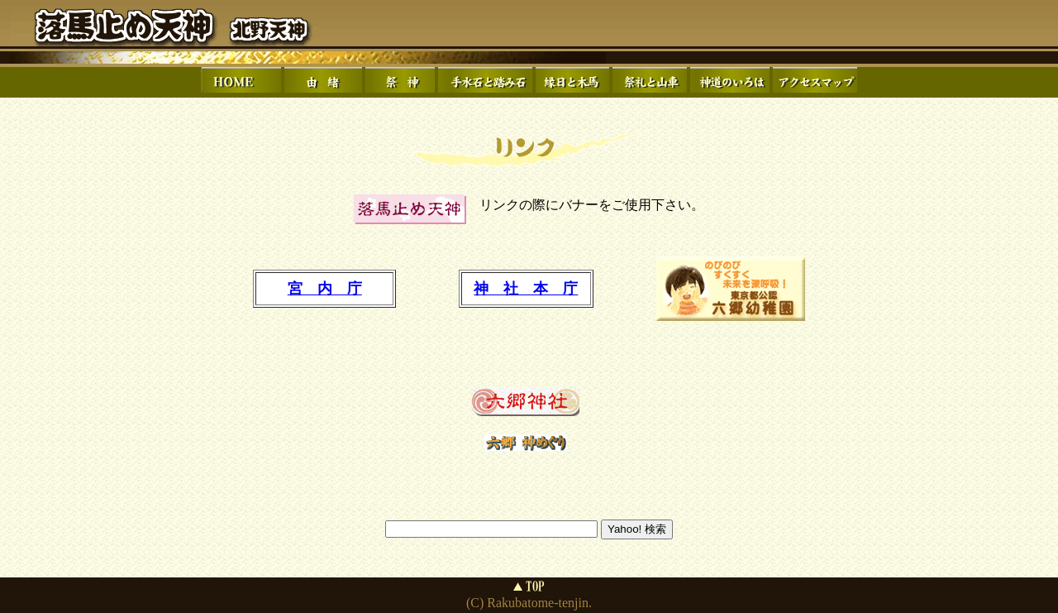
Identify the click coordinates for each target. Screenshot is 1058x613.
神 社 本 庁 (526, 288)
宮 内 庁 (325, 288)
